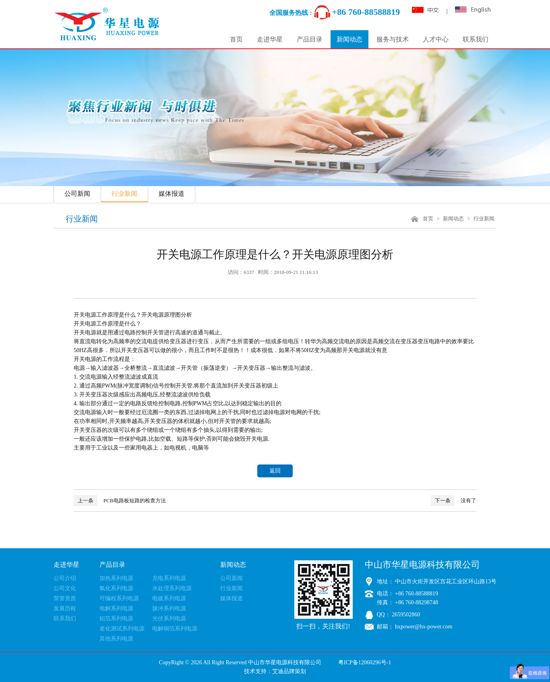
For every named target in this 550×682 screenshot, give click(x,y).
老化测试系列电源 (122, 629)
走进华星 (270, 39)
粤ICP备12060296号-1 (364, 662)
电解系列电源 (116, 608)
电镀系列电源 (169, 598)
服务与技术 (392, 39)
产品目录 (310, 39)
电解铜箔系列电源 (174, 629)
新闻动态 (349, 39)
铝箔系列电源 (116, 619)
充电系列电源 (169, 578)
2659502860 (405, 615)
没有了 (453, 501)
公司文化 (65, 588)
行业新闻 (124, 193)
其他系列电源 (116, 639)
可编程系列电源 (119, 598)
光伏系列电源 (169, 619)
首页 (236, 39)
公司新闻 (77, 193)
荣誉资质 (65, 598)
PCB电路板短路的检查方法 (120, 501)
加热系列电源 (116, 578)
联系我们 (475, 39)
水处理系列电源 (172, 588)
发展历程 (65, 608)
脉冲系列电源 (169, 608)
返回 (275, 471)
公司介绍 (65, 578)
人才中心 (436, 39)
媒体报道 (171, 193)
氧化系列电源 (116, 588)
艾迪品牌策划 (289, 671)
